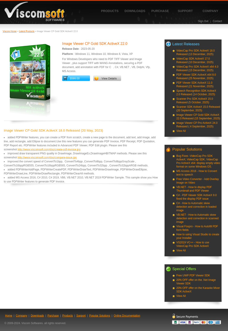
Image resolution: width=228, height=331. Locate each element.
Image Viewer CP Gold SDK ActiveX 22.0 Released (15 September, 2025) (198, 116)
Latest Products (26, 31)
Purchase (160, 11)
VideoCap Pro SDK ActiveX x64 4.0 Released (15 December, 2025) (197, 68)
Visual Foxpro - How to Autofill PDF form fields (197, 228)
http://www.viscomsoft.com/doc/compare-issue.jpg (47, 157)
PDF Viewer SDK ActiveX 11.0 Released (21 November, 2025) (195, 84)
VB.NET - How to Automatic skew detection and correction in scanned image (197, 218)
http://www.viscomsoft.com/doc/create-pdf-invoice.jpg (49, 149)
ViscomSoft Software (34, 11)
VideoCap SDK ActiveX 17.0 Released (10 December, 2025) (195, 60)
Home (8, 315)
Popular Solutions (99, 315)
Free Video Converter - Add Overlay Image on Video (197, 181)
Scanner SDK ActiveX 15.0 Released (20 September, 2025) (198, 108)
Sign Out (203, 21)
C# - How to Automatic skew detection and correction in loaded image (196, 207)
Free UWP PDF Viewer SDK (193, 275)
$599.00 (74, 78)
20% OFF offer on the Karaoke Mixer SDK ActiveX (198, 289)
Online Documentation (127, 315)
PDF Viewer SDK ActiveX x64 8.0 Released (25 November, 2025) (196, 76)
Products (110, 11)
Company (210, 11)
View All (181, 130)
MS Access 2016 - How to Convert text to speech (196, 173)
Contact (217, 21)
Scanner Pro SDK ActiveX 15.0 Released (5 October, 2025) (194, 100)
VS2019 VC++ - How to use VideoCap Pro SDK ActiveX (192, 244)
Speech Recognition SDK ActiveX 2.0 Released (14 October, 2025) (196, 92)
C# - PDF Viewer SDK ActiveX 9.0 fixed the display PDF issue (196, 197)
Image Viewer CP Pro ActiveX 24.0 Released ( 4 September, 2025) (197, 124)
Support (185, 11)
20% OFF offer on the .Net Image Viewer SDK (196, 281)
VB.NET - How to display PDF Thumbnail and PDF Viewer (194, 189)
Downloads (134, 11)
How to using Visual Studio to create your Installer (197, 236)
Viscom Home (9, 31)
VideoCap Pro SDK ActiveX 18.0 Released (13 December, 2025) (195, 52)
